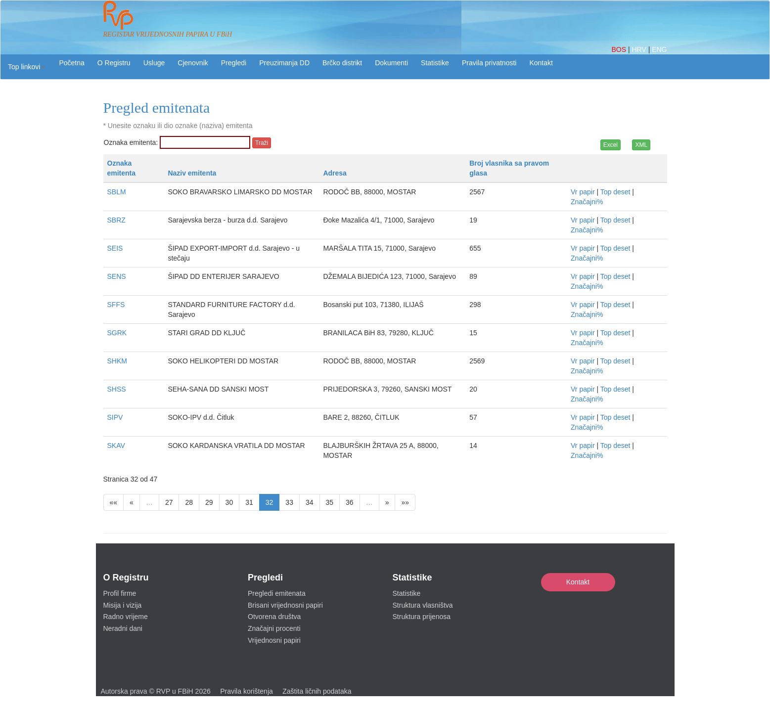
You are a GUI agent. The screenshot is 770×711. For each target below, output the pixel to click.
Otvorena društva (274, 617)
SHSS (116, 389)
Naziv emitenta (192, 173)
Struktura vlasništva (423, 605)
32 (269, 502)
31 (249, 502)
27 (169, 502)
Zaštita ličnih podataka (316, 691)
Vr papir (583, 192)
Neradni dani (122, 628)
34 (310, 502)
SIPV (115, 417)
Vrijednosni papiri (274, 640)
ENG (659, 49)
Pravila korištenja (246, 691)
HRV (640, 49)
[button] (26, 66)
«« (114, 502)
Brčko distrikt (342, 63)
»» (405, 502)
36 (350, 502)
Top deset (615, 192)
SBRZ (116, 220)
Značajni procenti (274, 628)
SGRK (117, 333)
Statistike (435, 63)
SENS (116, 276)
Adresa (334, 173)
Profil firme (119, 593)
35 (330, 502)
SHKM (117, 361)
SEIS (115, 248)
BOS (619, 49)
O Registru (114, 63)
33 (289, 502)
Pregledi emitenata (277, 593)
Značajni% (587, 202)
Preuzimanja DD (284, 63)
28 (189, 502)
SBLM (116, 192)
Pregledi (233, 63)
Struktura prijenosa (422, 617)
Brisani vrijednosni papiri (285, 605)
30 (229, 502)
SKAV (116, 445)
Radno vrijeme (125, 617)
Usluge (154, 63)
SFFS (116, 305)
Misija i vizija (122, 605)
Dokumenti (391, 63)
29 (209, 502)
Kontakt (577, 582)
